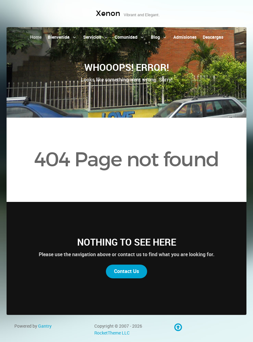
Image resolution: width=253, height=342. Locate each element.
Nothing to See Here (126, 242)
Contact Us (126, 271)
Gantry (45, 326)
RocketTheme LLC (112, 333)
